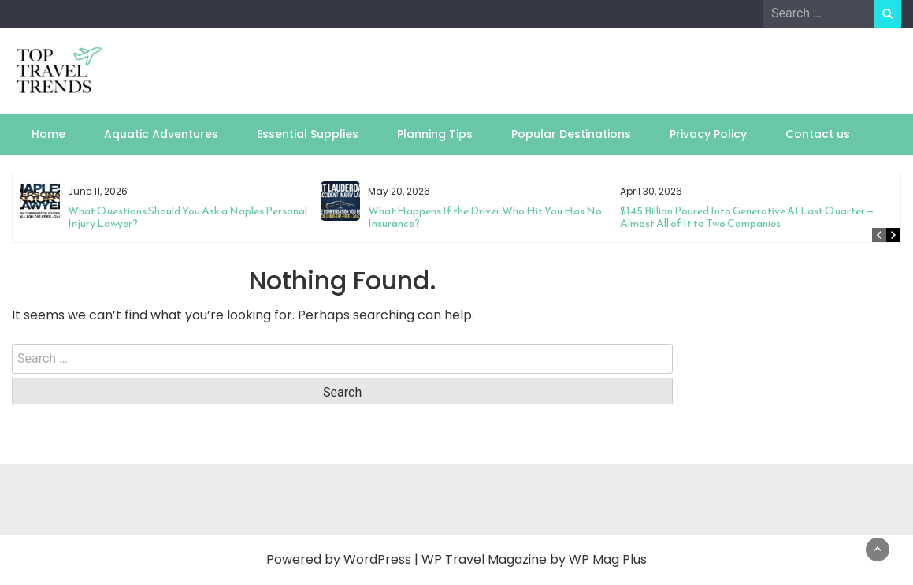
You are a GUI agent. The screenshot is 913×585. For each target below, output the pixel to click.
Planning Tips (435, 134)
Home (48, 134)
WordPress (377, 559)
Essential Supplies (307, 134)
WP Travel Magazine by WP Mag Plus (534, 559)
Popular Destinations (571, 134)
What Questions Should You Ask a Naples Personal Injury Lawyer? (187, 217)
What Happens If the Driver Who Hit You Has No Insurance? (485, 217)
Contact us (817, 134)
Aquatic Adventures (161, 134)
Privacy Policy (708, 134)
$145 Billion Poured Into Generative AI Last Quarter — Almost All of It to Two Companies (747, 217)
